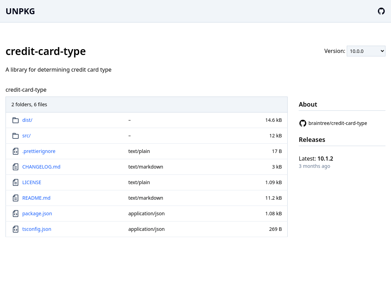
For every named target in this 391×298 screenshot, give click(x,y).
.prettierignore (39, 151)
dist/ (27, 120)
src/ (26, 135)
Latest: (316, 158)
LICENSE (31, 182)
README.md (36, 198)
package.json (37, 213)
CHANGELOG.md (41, 166)
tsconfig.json (37, 229)
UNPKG (20, 11)
